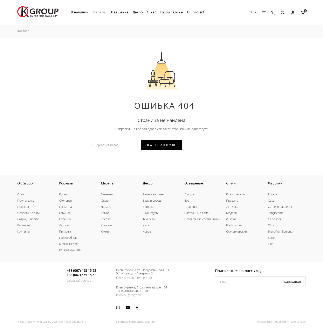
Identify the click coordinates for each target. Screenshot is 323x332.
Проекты (23, 207)
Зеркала (148, 207)
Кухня (63, 194)
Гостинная (66, 207)
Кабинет (64, 213)
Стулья (105, 200)
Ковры (147, 231)
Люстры (189, 194)
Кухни (105, 231)
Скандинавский (236, 231)
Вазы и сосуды (152, 200)
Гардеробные (68, 238)
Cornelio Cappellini (280, 207)
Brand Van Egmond (280, 231)
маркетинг (282, 322)
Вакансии (23, 225)
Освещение (193, 183)
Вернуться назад (106, 145)
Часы (146, 225)
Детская (64, 225)
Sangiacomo (275, 213)
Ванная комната (70, 250)
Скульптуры (150, 213)
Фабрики (275, 183)
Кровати (106, 225)
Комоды (106, 213)
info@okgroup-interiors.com (134, 278)
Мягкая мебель (69, 244)
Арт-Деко (232, 207)
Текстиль (149, 219)
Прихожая (65, 231)
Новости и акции (28, 213)
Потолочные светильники (202, 219)
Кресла (105, 219)
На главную (161, 145)
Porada (272, 194)
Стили (231, 183)
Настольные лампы (197, 213)
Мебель (107, 183)
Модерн (231, 213)
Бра (186, 200)
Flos (270, 244)
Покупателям (25, 200)
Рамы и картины (153, 194)
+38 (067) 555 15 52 (81, 275)
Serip (271, 238)
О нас (21, 194)
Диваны (106, 207)
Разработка (264, 322)
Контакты (23, 231)
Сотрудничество (28, 219)
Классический (235, 194)
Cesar (271, 200)
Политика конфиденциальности (136, 322)
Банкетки (107, 194)
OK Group (25, 183)
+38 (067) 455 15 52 (81, 270)
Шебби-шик (234, 225)
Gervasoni (274, 219)
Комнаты (66, 183)
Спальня (65, 219)
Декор (148, 183)
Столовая (65, 200)
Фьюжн (231, 219)
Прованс (232, 200)
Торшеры (190, 207)
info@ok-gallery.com (129, 295)
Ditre (271, 225)
